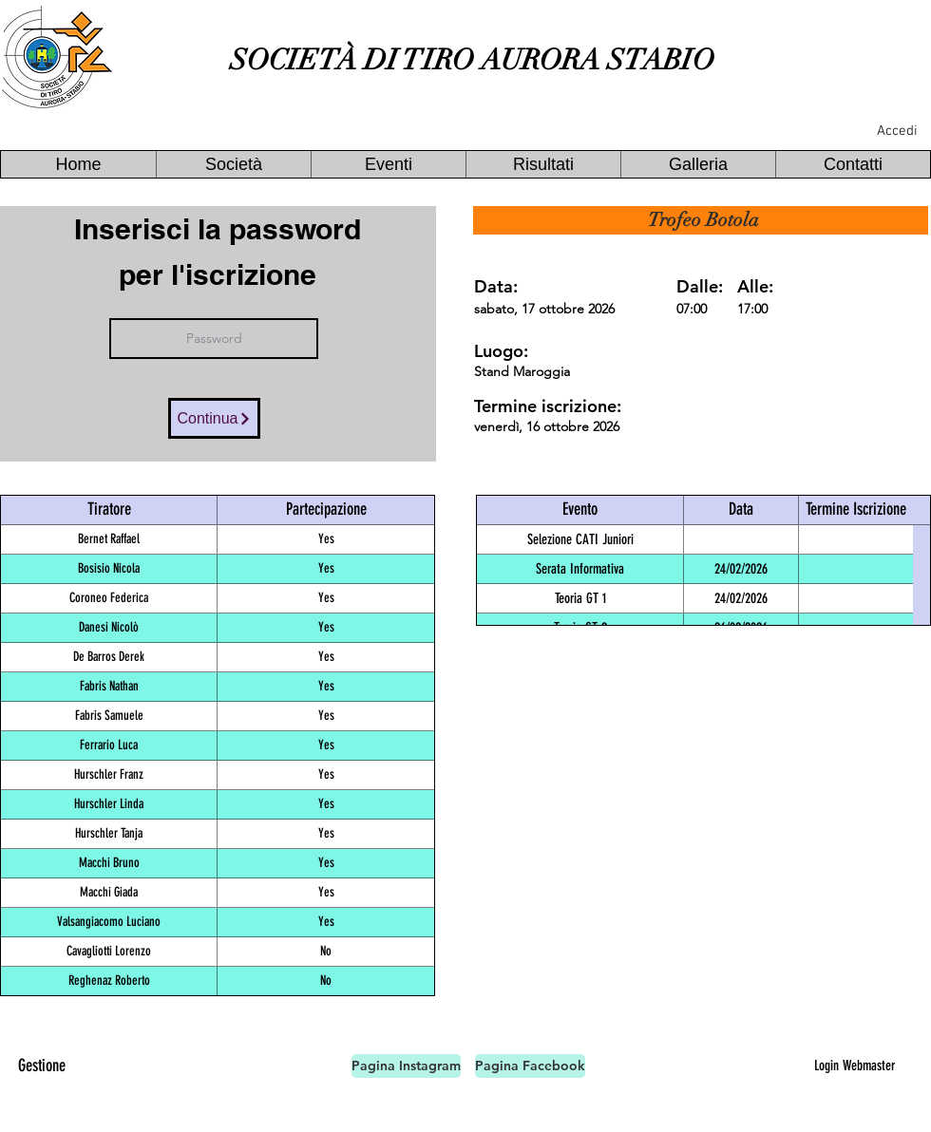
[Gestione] (42, 1066)
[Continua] (214, 418)
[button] (233, 164)
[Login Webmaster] (854, 1065)
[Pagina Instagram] (406, 1066)
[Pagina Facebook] (530, 1066)
